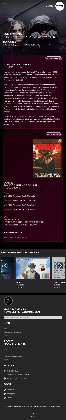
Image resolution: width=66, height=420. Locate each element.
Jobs (5, 353)
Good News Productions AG (16, 237)
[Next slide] (60, 265)
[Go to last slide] (5, 265)
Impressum (8, 335)
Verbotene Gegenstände (13, 356)
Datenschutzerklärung (12, 332)
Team (6, 349)
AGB (5, 328)
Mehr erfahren (52, 134)
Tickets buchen (52, 58)
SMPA (6, 360)
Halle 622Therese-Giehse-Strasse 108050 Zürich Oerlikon (24, 222)
